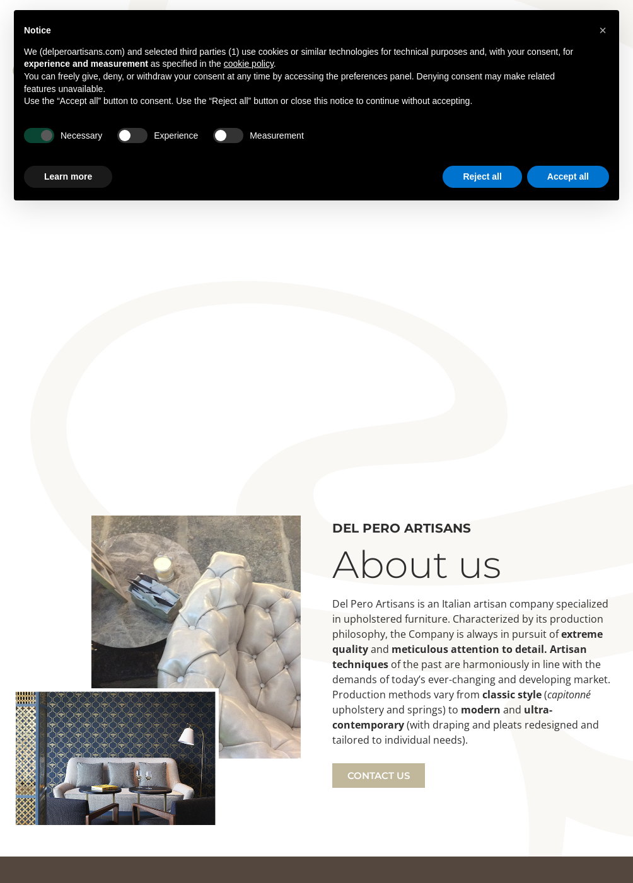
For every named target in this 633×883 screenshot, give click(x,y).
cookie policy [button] (249, 64)
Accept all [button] (568, 176)
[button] (603, 30)
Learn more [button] (68, 176)
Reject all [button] (482, 176)
